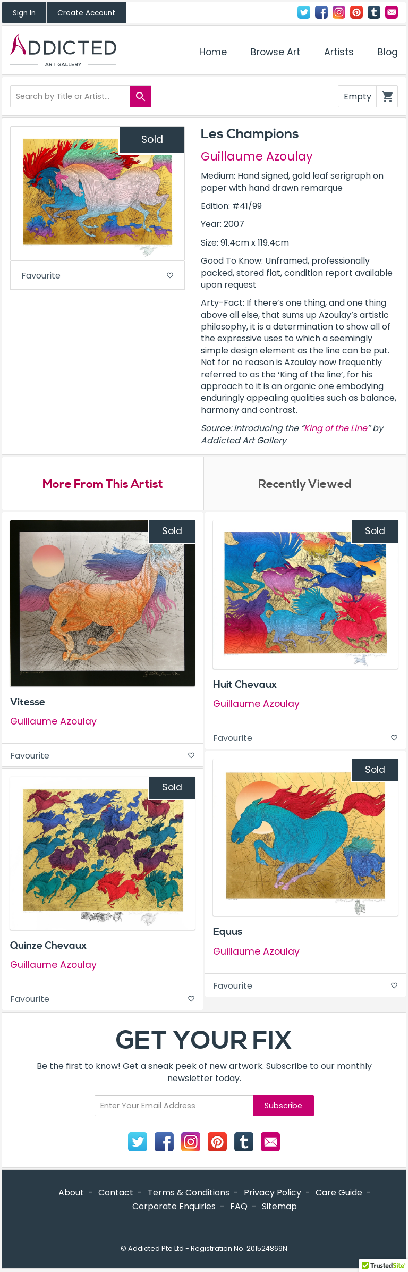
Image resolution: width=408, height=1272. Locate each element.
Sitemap (279, 1206)
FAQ (239, 1206)
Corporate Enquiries (174, 1206)
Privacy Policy (272, 1192)
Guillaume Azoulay (257, 156)
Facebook (321, 12)
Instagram (339, 12)
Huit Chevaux (245, 684)
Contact (391, 12)
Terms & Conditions (189, 1192)
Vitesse (27, 702)
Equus (227, 931)
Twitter (304, 12)
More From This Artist (102, 484)
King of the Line (335, 428)
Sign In (24, 13)
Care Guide (339, 1192)
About (71, 1192)
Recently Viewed (305, 484)
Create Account (86, 13)
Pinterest (356, 12)
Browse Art (275, 52)
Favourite (97, 275)
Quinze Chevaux (48, 945)
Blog (388, 52)
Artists (339, 52)
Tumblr (374, 12)
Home (213, 52)
